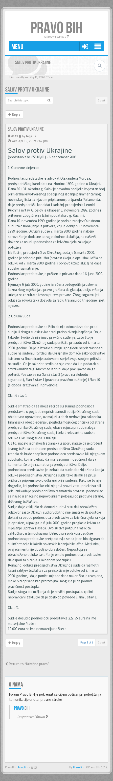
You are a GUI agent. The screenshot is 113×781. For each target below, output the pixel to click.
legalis (31, 136)
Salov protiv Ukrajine (27, 89)
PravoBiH (23, 767)
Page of (86, 642)
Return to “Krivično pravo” (27, 664)
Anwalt (43, 767)
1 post (101, 100)
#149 (14, 136)
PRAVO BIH (57, 28)
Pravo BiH (78, 767)
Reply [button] (14, 115)
